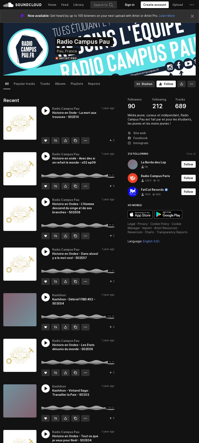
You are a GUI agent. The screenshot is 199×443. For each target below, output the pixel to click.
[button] (192, 5)
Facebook (138, 138)
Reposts (94, 83)
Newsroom (135, 232)
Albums (60, 83)
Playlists (77, 83)
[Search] (103, 4)
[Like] (45, 140)
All (7, 83)
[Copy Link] (75, 140)
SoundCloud (22, 4)
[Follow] (166, 84)
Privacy (143, 224)
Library (78, 4)
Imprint (147, 228)
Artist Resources (165, 228)
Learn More (167, 15)
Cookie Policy (159, 224)
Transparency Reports (172, 232)
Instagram (138, 143)
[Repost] (55, 140)
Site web (137, 133)
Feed (64, 4)
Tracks (45, 83)
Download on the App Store (140, 214)
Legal (131, 224)
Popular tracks (24, 83)
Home (52, 4)
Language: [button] (144, 241)
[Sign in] (129, 4)
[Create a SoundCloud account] (155, 4)
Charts (149, 232)
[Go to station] (144, 84)
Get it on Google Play (168, 214)
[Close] (192, 16)
